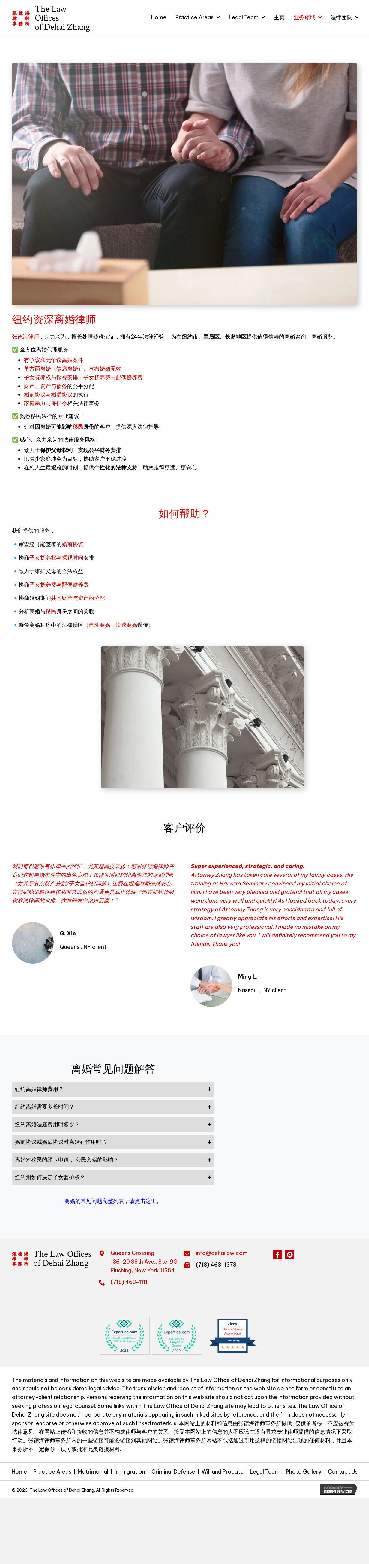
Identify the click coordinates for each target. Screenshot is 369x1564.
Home (19, 1471)
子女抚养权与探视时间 (56, 557)
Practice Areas (52, 1471)
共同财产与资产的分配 (78, 597)
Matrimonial (93, 1471)
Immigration (130, 1471)
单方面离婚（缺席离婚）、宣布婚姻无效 (72, 368)
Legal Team (265, 1471)
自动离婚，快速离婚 (113, 624)
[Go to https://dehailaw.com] (46, 18)
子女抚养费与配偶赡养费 (59, 584)
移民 (78, 426)
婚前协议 (72, 544)
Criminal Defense (173, 1471)
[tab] (113, 1089)
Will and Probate (223, 1471)
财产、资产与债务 (45, 386)
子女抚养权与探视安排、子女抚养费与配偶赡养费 (83, 377)
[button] (277, 1254)
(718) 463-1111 (129, 1282)
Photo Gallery (304, 1471)
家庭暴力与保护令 (45, 403)
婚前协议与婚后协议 (48, 394)
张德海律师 (25, 336)
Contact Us (343, 1471)
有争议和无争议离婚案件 (53, 360)
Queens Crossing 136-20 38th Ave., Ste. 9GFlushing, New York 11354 (144, 1262)
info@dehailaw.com (222, 1253)
